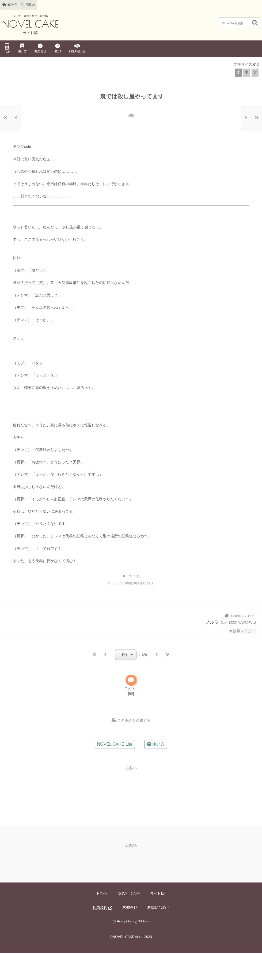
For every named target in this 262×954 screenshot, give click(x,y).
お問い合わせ (158, 909)
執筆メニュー (244, 631)
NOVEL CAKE (129, 895)
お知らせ (40, 49)
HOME (102, 895)
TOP (7, 48)
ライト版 (157, 895)
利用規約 (28, 5)
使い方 (22, 49)
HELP (57, 49)
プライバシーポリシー (131, 923)
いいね (131, 576)
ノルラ (212, 622)
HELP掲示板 (77, 49)
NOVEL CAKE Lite (114, 745)
